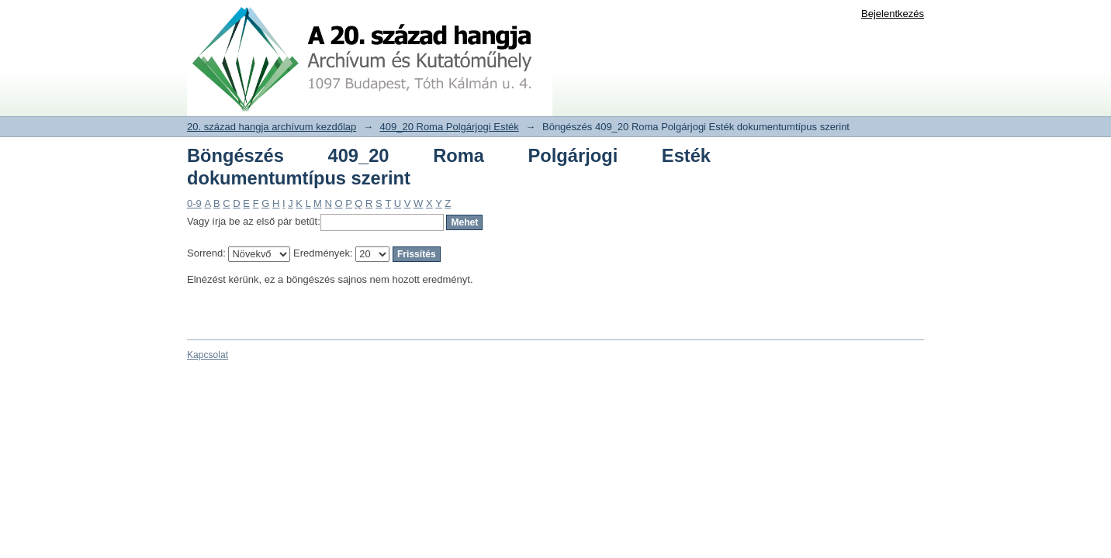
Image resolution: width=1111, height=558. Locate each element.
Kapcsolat (207, 355)
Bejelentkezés (892, 13)
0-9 (194, 203)
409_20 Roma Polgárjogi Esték (449, 127)
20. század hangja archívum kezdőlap (271, 127)
